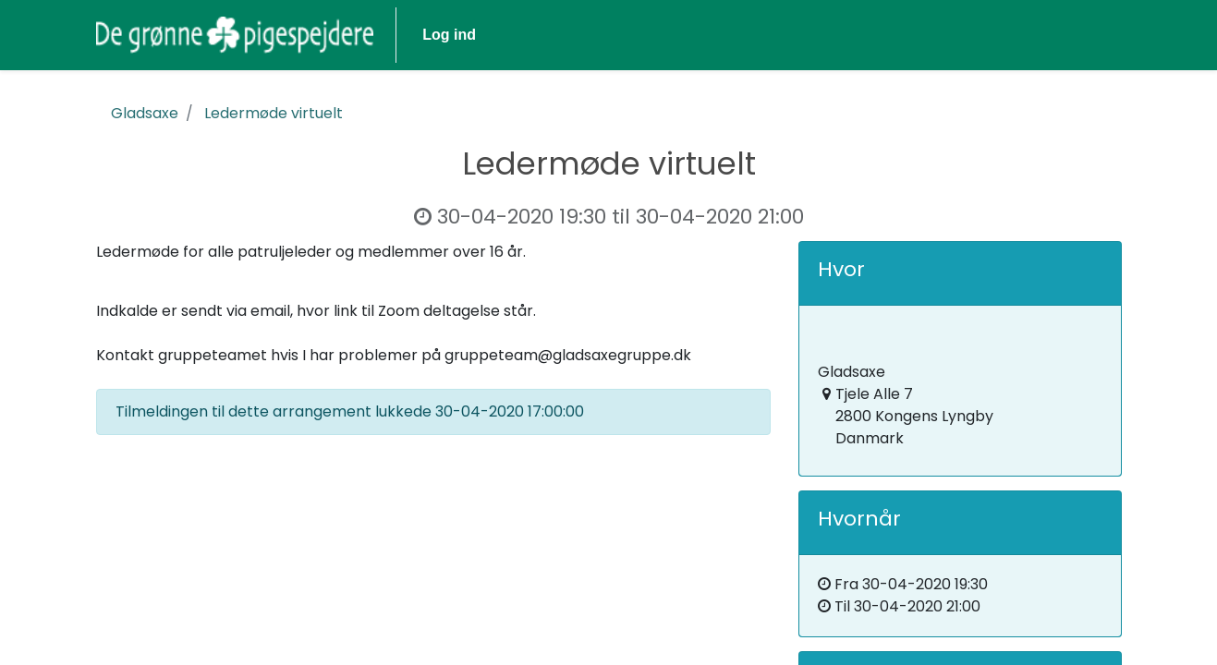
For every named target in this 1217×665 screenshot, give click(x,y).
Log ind (449, 34)
